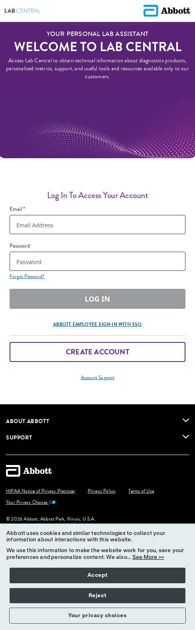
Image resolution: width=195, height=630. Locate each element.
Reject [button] (97, 595)
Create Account (97, 352)
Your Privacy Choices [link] (31, 502)
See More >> (148, 557)
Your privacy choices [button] (97, 615)
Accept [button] (97, 575)
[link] (186, 420)
